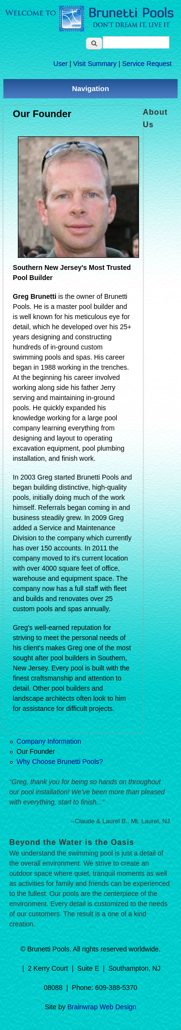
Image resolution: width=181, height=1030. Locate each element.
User (61, 63)
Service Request (147, 63)
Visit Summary (95, 63)
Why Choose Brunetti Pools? (59, 761)
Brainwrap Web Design (101, 1007)
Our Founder (35, 751)
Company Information (48, 741)
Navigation (90, 88)
